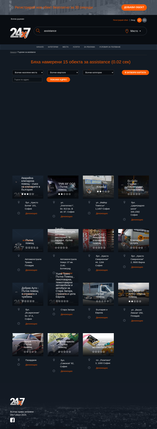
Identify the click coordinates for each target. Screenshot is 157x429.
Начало (40, 45)
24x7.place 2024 (18, 412)
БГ (139, 21)
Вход (133, 21)
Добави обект (133, 7)
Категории (53, 45)
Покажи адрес (58, 77)
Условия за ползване (110, 45)
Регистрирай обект (120, 21)
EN (144, 21)
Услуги (76, 45)
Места (65, 45)
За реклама (89, 45)
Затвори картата (135, 70)
